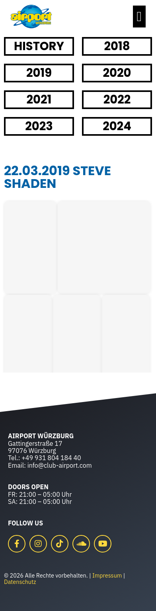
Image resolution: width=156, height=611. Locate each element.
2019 (39, 73)
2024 (117, 126)
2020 (117, 73)
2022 (117, 99)
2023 (39, 126)
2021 (39, 99)
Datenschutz (20, 582)
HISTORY (39, 46)
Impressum (107, 575)
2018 (117, 46)
